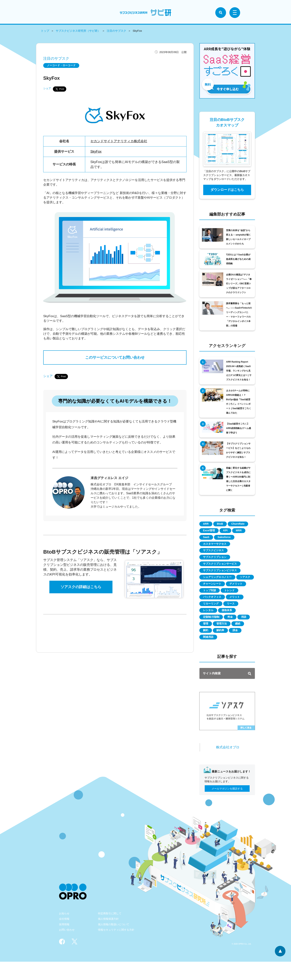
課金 (235, 630)
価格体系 (227, 610)
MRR (239, 530)
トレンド (229, 590)
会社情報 (64, 919)
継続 (238, 623)
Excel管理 (209, 530)
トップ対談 (209, 590)
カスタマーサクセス (214, 543)
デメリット (236, 583)
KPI (225, 530)
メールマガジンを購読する (227, 788)
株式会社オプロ (227, 747)
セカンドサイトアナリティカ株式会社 (118, 141)
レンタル (208, 610)
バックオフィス (212, 597)
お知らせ (64, 913)
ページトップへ (280, 951)
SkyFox (96, 151)
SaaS (206, 537)
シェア (47, 88)
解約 (205, 630)
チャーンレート (212, 583)
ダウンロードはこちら (227, 189)
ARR (206, 523)
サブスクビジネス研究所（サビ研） (78, 30)
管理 (205, 623)
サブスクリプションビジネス (220, 570)
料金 (230, 617)
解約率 (220, 630)
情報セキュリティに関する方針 (116, 930)
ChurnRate (238, 523)
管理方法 (222, 623)
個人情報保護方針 (108, 919)
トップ (45, 30)
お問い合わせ (67, 930)
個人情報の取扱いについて (113, 924)
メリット (235, 597)
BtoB (220, 523)
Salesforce (224, 537)
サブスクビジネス (213, 550)
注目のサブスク (116, 30)
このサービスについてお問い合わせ (115, 358)
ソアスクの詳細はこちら (81, 587)
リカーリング (211, 603)
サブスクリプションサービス (220, 563)
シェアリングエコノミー (217, 577)
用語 (243, 617)
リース (231, 603)
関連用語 (208, 637)
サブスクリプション (214, 557)
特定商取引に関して (109, 913)
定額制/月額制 (211, 617)
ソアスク (245, 577)
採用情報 (64, 924)
